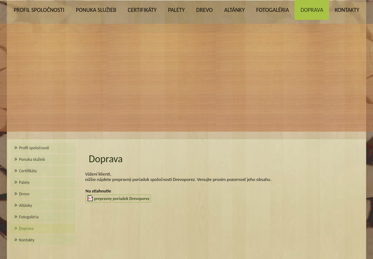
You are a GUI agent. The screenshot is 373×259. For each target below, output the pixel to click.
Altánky (234, 9)
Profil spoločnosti (39, 9)
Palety (176, 9)
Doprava (311, 9)
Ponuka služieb (96, 9)
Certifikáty (142, 9)
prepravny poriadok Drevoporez (121, 198)
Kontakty (347, 9)
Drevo (204, 9)
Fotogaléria (272, 9)
